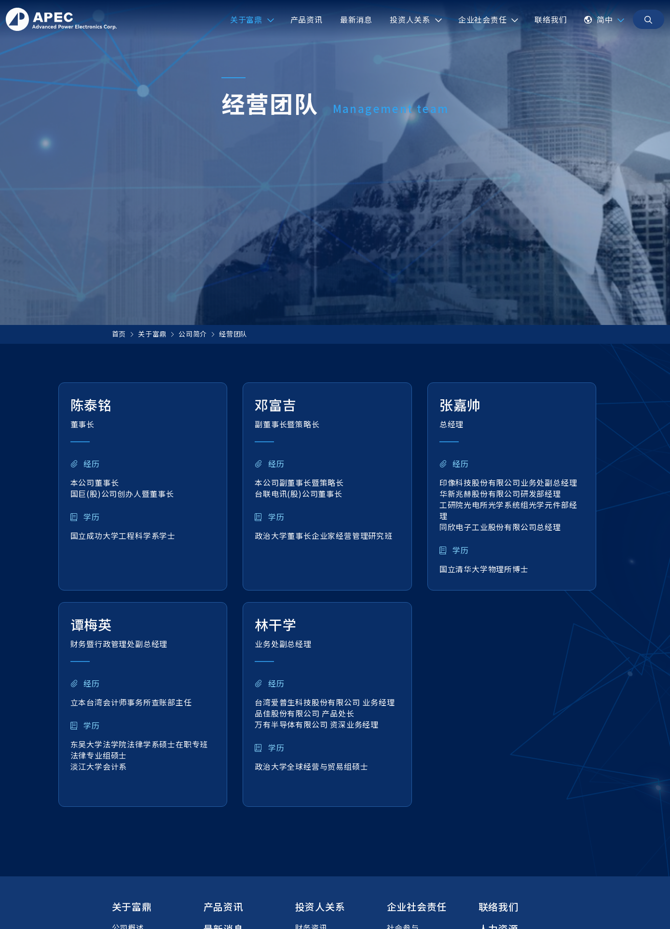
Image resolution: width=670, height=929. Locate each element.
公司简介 (192, 333)
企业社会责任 (417, 907)
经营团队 (233, 333)
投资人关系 (320, 907)
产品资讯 (224, 907)
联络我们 (499, 907)
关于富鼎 (152, 333)
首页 (119, 333)
